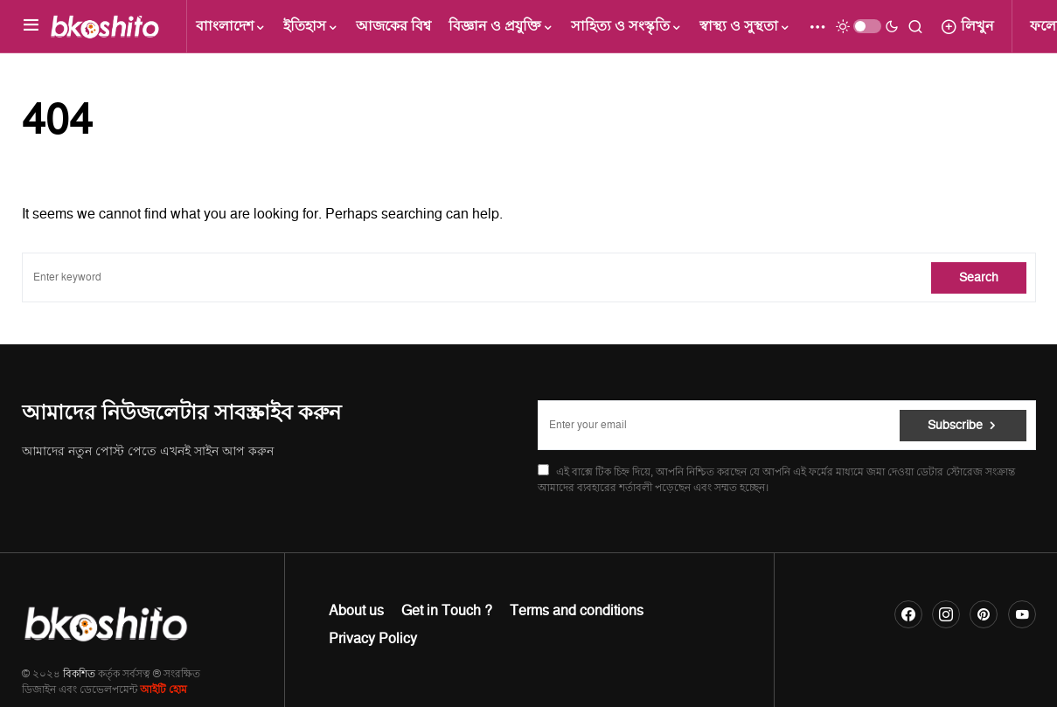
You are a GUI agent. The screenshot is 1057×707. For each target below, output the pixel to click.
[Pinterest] (984, 614)
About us (356, 610)
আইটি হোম (163, 690)
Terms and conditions (576, 610)
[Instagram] (946, 614)
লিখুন (967, 26)
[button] (31, 26)
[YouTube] (1022, 614)
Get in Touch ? (446, 610)
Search (978, 277)
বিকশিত (79, 674)
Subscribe (955, 425)
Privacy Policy (373, 638)
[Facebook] (908, 614)
